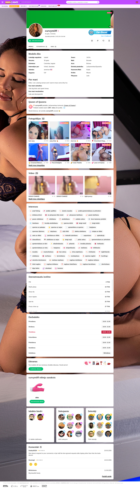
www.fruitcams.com (24, 483)
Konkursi (43, 6)
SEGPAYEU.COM (65, 483)
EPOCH (58, 483)
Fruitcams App (53, 6)
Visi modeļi (5, 6)
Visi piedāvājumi (34, 6)
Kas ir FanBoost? (106, 36)
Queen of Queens (69, 105)
